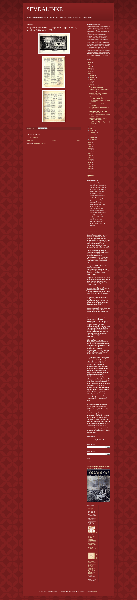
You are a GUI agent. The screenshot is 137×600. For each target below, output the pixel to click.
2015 (89, 146)
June (91, 126)
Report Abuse (91, 175)
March (91, 79)
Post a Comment (33, 137)
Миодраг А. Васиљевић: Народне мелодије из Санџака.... (98, 119)
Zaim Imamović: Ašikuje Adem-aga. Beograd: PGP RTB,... (98, 94)
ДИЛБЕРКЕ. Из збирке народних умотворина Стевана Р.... (98, 86)
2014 (89, 144)
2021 (89, 160)
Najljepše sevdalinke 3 (91, 509)
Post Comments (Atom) (39, 143)
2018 (89, 153)
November (92, 137)
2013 (89, 142)
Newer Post (30, 140)
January (92, 75)
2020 (89, 157)
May (91, 84)
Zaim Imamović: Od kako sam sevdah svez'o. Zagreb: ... (99, 90)
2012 (89, 73)
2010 (89, 68)
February (92, 77)
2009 (89, 66)
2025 (89, 168)
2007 (89, 62)
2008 (89, 64)
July (91, 128)
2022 (89, 162)
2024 (89, 166)
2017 (89, 151)
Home (54, 140)
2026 (89, 171)
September (93, 132)
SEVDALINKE (45, 9)
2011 (89, 71)
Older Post (77, 140)
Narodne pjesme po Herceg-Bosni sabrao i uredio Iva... (98, 112)
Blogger (95, 591)
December (92, 139)
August (92, 130)
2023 (89, 164)
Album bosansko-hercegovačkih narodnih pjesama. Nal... (97, 97)
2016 (89, 149)
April (91, 82)
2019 (89, 155)
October (92, 135)
